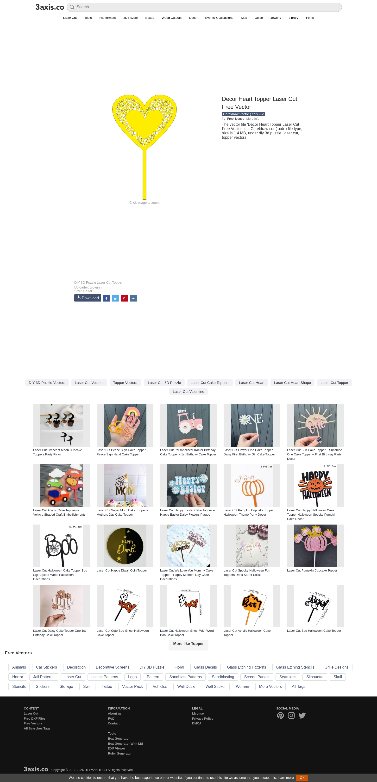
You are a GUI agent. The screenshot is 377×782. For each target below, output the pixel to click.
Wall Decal (186, 686)
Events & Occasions (219, 18)
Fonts (310, 18)
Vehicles (160, 686)
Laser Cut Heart (251, 383)
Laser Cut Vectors (89, 383)
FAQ (111, 718)
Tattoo (107, 686)
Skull (337, 677)
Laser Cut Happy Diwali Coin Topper (122, 570)
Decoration (76, 667)
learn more (286, 778)
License (198, 713)
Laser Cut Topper (334, 383)
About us (114, 713)
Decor (193, 18)
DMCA (196, 723)
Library (293, 18)
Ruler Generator (120, 753)
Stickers (43, 686)
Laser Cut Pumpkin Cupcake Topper (312, 570)
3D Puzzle (130, 18)
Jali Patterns (43, 677)
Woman (242, 686)
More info (252, 118)
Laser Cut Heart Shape (292, 383)
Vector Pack (132, 686)
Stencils (19, 686)
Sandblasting (223, 677)
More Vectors (270, 686)
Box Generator (119, 738)
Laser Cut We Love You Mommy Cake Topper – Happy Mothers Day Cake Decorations (186, 575)
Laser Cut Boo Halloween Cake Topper (314, 630)
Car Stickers (46, 667)
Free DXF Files (34, 718)
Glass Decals (205, 667)
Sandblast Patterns (185, 677)
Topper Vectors (125, 383)
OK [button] (302, 778)
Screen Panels (256, 677)
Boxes (149, 18)
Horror (17, 677)
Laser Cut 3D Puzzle (164, 383)
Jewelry (275, 18)
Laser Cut (70, 18)
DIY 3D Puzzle (85, 282)
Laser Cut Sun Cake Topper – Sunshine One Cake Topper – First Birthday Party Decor (314, 454)
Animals (19, 667)
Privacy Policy (202, 718)
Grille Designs (337, 667)
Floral (179, 667)
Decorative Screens (112, 667)
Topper (117, 282)
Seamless (287, 677)
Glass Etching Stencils (295, 667)
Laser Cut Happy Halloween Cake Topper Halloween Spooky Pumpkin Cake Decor (311, 514)
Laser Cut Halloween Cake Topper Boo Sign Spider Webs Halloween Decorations (60, 575)
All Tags (298, 686)
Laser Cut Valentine (188, 391)
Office (259, 18)
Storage (66, 686)
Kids (244, 18)
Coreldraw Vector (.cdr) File (243, 114)
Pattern (153, 677)
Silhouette (314, 677)
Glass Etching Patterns (246, 667)
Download (88, 298)
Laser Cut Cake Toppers (210, 383)
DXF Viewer (116, 748)
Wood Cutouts (172, 18)
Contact (113, 723)
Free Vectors (33, 723)
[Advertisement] (188, 60)
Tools (88, 18)
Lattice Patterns (104, 677)
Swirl (87, 686)
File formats (107, 18)
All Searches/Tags (37, 728)
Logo (132, 677)
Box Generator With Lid (125, 743)
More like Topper (188, 644)
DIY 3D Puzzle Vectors (47, 383)
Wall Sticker (216, 686)
